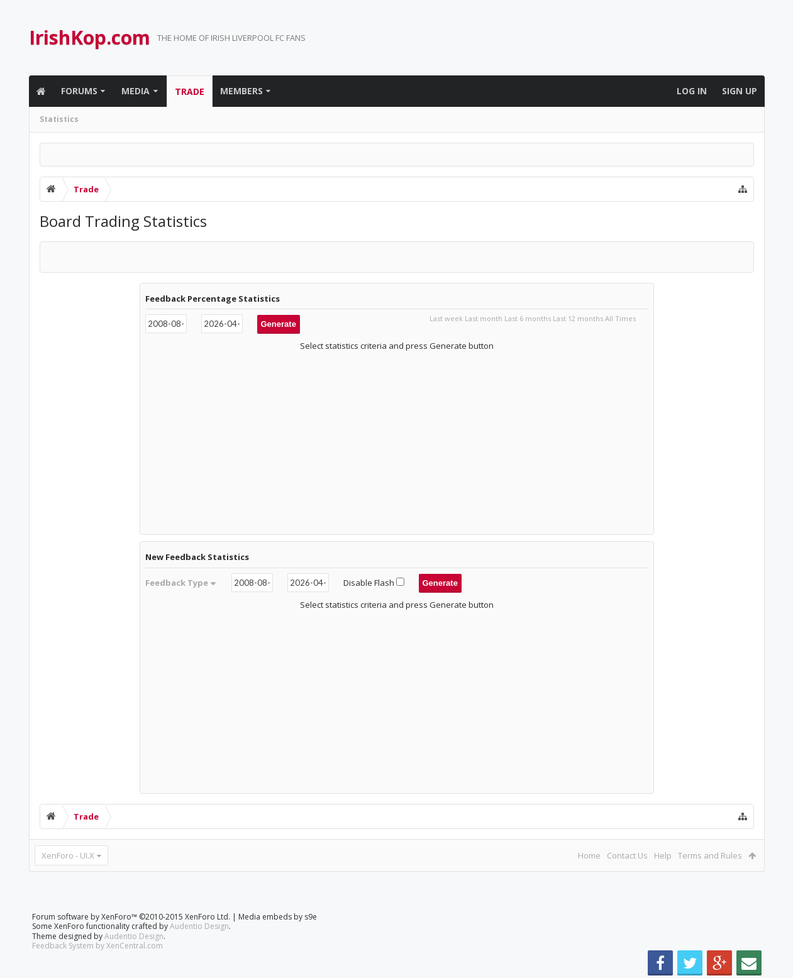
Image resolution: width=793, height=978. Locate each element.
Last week (446, 318)
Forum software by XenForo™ (131, 916)
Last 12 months (578, 318)
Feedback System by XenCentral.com (97, 945)
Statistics (59, 119)
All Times (620, 318)
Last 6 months (527, 318)
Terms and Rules (710, 855)
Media (135, 91)
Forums (79, 91)
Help (663, 855)
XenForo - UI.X (68, 855)
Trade (189, 91)
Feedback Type (181, 582)
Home (589, 855)
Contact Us (627, 855)
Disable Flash (374, 582)
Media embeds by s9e (277, 916)
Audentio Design (199, 926)
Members (241, 91)
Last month (483, 318)
